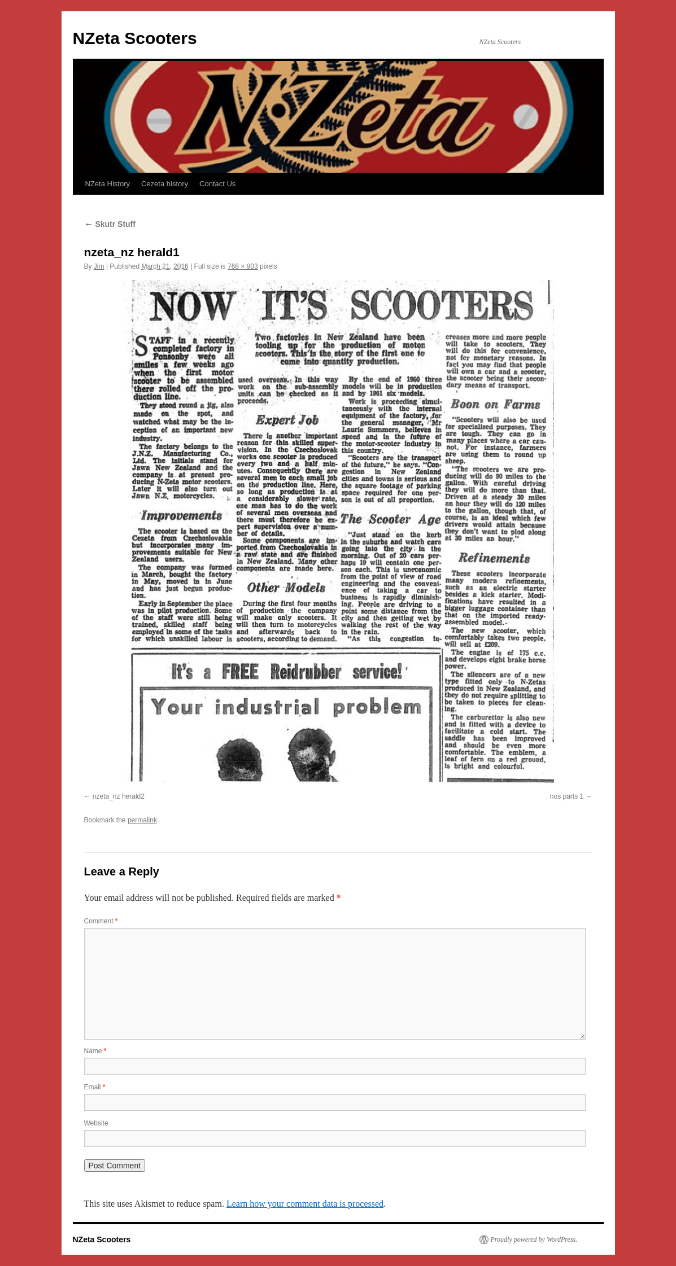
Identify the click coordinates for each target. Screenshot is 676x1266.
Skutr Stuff (110, 224)
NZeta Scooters (135, 38)
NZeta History (107, 183)
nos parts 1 (566, 796)
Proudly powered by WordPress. (534, 1239)
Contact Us (217, 183)
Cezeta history (164, 183)
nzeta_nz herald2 (119, 796)
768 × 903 (243, 266)
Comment (101, 921)
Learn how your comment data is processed (304, 1203)
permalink (142, 820)
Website (96, 1123)
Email (95, 1087)
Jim (99, 266)
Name (95, 1051)
